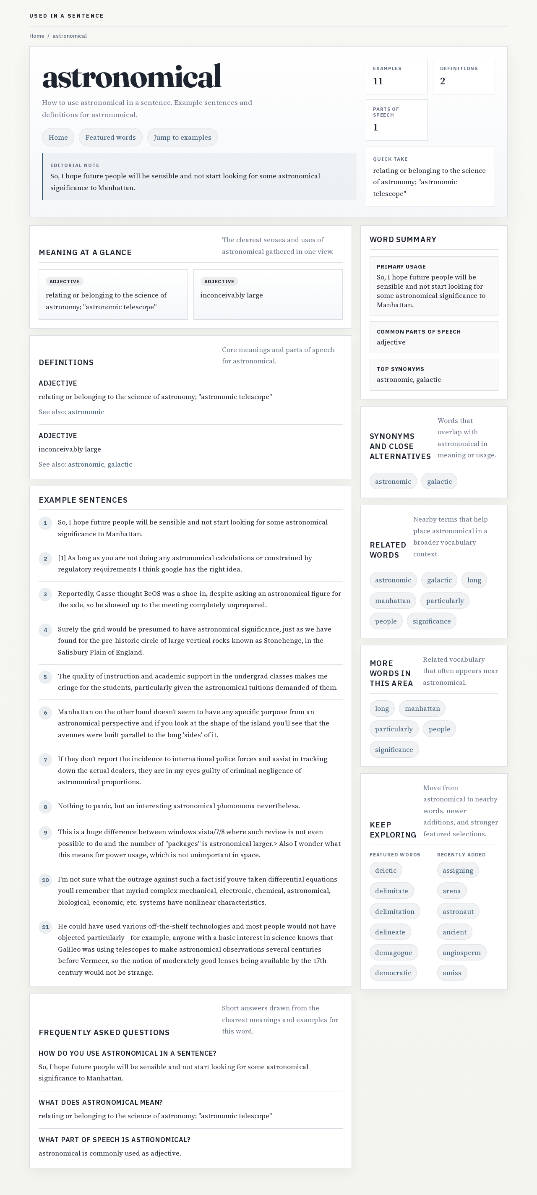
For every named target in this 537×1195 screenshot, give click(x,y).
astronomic (86, 411)
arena (452, 890)
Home (36, 35)
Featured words (111, 137)
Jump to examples (182, 137)
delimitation (394, 911)
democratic (393, 972)
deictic (385, 870)
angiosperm (462, 952)
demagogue (393, 952)
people (386, 621)
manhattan (392, 600)
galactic (119, 464)
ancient (455, 932)
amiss (452, 972)
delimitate (391, 890)
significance (432, 621)
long (474, 579)
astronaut (458, 911)
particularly (445, 600)
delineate (390, 932)
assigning (458, 870)
